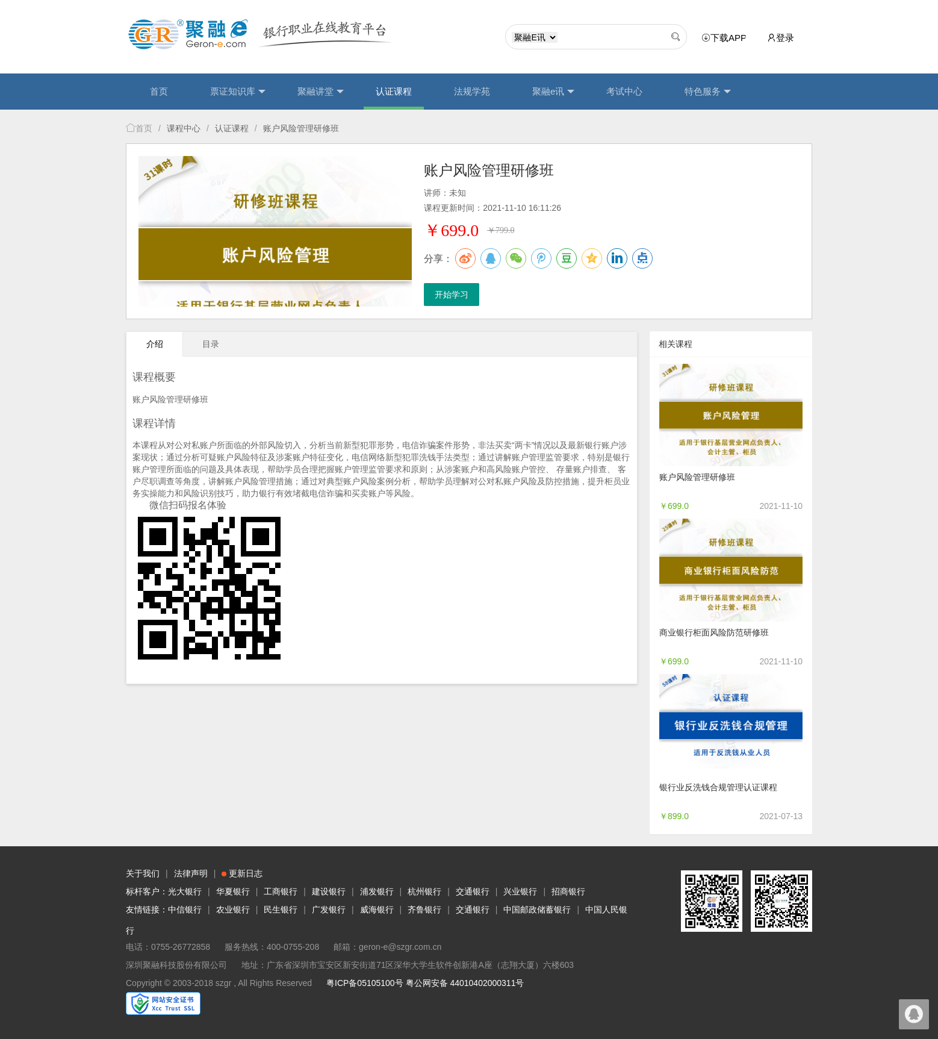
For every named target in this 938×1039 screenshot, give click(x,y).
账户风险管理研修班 (697, 477)
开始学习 (451, 294)
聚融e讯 (553, 91)
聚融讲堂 (320, 91)
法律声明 (191, 873)
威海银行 (377, 909)
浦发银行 (377, 891)
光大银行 (185, 891)
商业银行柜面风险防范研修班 (714, 632)
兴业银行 (520, 891)
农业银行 (233, 909)
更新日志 (242, 873)
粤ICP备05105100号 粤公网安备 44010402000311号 (425, 983)
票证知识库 (238, 91)
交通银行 (472, 891)
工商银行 (280, 891)
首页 (159, 91)
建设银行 (329, 891)
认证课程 (394, 91)
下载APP (726, 38)
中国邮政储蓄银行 (537, 909)
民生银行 (280, 909)
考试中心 (624, 91)
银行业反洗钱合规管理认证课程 (718, 787)
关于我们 (143, 873)
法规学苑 (472, 91)
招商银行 (568, 891)
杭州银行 (424, 891)
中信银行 (185, 909)
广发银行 (329, 909)
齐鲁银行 (424, 909)
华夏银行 (233, 891)
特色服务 (708, 91)
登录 (780, 38)
